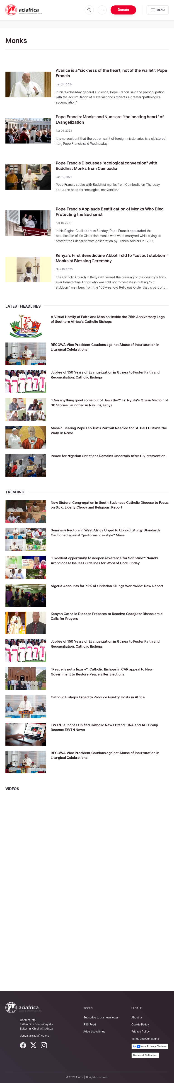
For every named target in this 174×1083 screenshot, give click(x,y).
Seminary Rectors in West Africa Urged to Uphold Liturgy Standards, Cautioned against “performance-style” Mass (105, 532)
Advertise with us (94, 1031)
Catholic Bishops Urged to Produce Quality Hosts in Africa (106, 697)
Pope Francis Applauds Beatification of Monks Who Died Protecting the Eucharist (110, 211)
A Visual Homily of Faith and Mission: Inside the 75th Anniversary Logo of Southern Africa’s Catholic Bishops (104, 319)
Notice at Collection (145, 1055)
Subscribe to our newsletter (100, 1017)
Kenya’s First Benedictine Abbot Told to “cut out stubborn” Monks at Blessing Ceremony (108, 258)
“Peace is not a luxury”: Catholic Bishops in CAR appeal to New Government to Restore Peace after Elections (106, 671)
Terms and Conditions (145, 1038)
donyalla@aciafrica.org (34, 1035)
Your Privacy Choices (150, 1046)
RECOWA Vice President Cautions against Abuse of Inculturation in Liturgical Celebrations (100, 347)
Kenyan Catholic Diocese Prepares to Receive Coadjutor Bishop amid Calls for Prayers (104, 616)
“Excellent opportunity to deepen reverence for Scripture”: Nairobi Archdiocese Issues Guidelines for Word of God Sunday (107, 562)
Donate (123, 10)
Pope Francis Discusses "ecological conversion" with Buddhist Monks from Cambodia (107, 165)
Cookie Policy (140, 1024)
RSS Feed (89, 1024)
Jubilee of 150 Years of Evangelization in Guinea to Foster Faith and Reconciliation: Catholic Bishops (106, 374)
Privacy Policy (140, 1031)
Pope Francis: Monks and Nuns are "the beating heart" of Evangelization (106, 119)
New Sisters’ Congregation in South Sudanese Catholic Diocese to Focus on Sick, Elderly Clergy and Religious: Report (104, 507)
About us (137, 1017)
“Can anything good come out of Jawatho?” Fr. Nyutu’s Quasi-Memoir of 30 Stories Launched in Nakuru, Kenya (104, 402)
